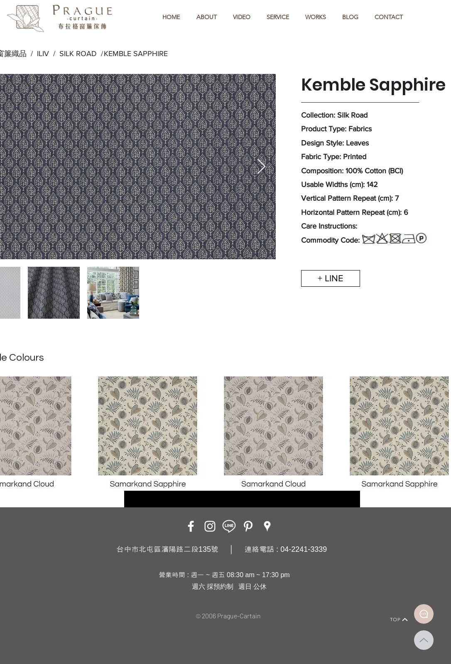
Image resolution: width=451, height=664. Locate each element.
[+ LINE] (330, 278)
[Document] (424, 614)
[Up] (424, 640)
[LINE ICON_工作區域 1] (229, 526)
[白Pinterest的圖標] (248, 526)
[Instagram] (210, 526)
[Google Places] (267, 526)
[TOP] (399, 619)
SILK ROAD (76, 53)
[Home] (45, 608)
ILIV (43, 53)
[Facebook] (191, 526)
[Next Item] (261, 167)
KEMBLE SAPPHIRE (136, 53)
